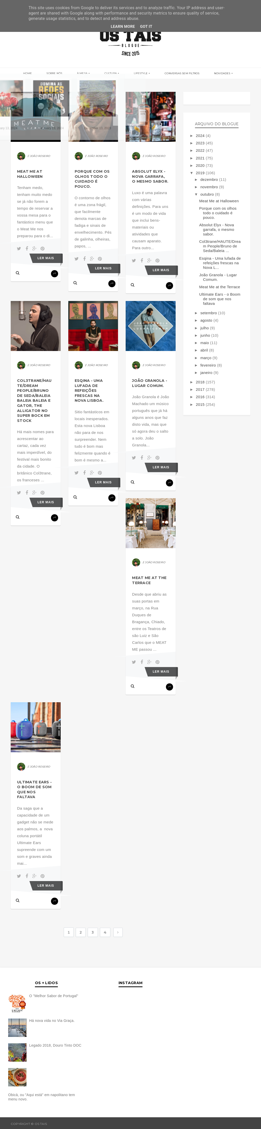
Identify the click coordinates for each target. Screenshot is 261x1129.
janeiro (207, 372)
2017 (201, 389)
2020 (201, 165)
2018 (201, 382)
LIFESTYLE (136, 73)
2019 (201, 173)
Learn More (123, 26)
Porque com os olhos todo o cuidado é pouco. (92, 179)
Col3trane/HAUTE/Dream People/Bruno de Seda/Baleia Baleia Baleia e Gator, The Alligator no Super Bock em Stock (34, 400)
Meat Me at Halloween (30, 174)
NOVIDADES (209, 73)
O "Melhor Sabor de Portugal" (53, 996)
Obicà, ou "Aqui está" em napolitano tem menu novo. (41, 1097)
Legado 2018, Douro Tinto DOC (55, 1045)
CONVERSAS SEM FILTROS (173, 73)
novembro (209, 187)
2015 (201, 404)
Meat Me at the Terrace (149, 580)
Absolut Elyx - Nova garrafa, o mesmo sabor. (150, 176)
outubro (207, 194)
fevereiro (208, 365)
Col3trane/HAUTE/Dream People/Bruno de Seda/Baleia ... (220, 246)
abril (204, 350)
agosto (206, 320)
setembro (209, 313)
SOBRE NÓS (63, 73)
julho (205, 328)
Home (40, 73)
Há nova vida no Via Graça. (52, 1021)
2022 (201, 150)
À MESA (86, 73)
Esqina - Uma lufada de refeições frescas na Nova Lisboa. (89, 390)
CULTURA (111, 73)
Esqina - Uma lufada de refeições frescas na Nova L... (220, 263)
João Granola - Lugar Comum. (149, 383)
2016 (201, 397)
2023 (201, 143)
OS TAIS (54, 1124)
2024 (201, 135)
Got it (146, 26)
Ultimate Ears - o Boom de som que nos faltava (34, 789)
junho (205, 335)
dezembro (209, 179)
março (206, 358)
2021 (201, 158)
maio (205, 343)
